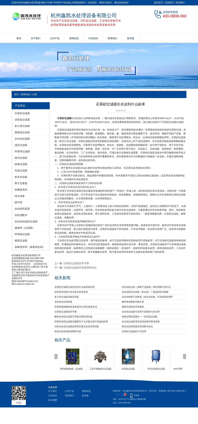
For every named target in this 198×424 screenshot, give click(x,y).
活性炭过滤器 (22, 119)
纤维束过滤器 (22, 234)
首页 (18, 38)
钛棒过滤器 (21, 164)
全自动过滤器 (22, 138)
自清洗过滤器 (128, 368)
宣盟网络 (162, 391)
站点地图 (52, 400)
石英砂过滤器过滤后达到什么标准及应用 (75, 287)
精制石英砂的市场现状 (133, 306)
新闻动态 (74, 38)
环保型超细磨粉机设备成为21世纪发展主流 (76, 306)
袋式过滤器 (21, 157)
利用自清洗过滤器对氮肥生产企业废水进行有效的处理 (81, 321)
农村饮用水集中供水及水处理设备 (71, 292)
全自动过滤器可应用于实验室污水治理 (141, 311)
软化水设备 (21, 177)
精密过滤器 (21, 240)
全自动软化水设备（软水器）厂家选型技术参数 (145, 292)
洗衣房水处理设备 (63, 301)
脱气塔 (18, 202)
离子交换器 (21, 183)
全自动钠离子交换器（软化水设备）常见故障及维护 (147, 297)
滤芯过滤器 (21, 145)
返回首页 (158, 2)
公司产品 (55, 38)
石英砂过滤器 (22, 113)
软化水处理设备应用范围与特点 (137, 326)
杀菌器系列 (21, 189)
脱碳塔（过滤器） (25, 227)
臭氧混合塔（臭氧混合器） (30, 247)
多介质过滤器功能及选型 (67, 297)
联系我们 (180, 2)
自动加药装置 (22, 208)
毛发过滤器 (21, 170)
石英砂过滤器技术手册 (76, 263)
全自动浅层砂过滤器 (26, 221)
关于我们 (35, 38)
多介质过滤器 (22, 126)
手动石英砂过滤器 (156, 368)
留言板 (130, 38)
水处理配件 (21, 215)
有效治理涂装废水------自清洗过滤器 (139, 316)
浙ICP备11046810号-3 (176, 391)
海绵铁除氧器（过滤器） (72, 368)
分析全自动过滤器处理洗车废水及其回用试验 (77, 326)
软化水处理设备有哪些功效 (68, 331)
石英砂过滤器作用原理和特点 (80, 267)
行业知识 (93, 38)
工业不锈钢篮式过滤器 (100, 368)
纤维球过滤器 (22, 151)
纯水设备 (20, 196)
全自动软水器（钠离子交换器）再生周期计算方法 (146, 287)
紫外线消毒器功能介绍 (133, 301)
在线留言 (169, 2)
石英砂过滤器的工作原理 (134, 331)
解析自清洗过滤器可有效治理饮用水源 (73, 316)
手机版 (136, 395)
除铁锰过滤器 (22, 132)
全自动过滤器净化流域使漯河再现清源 (141, 321)
